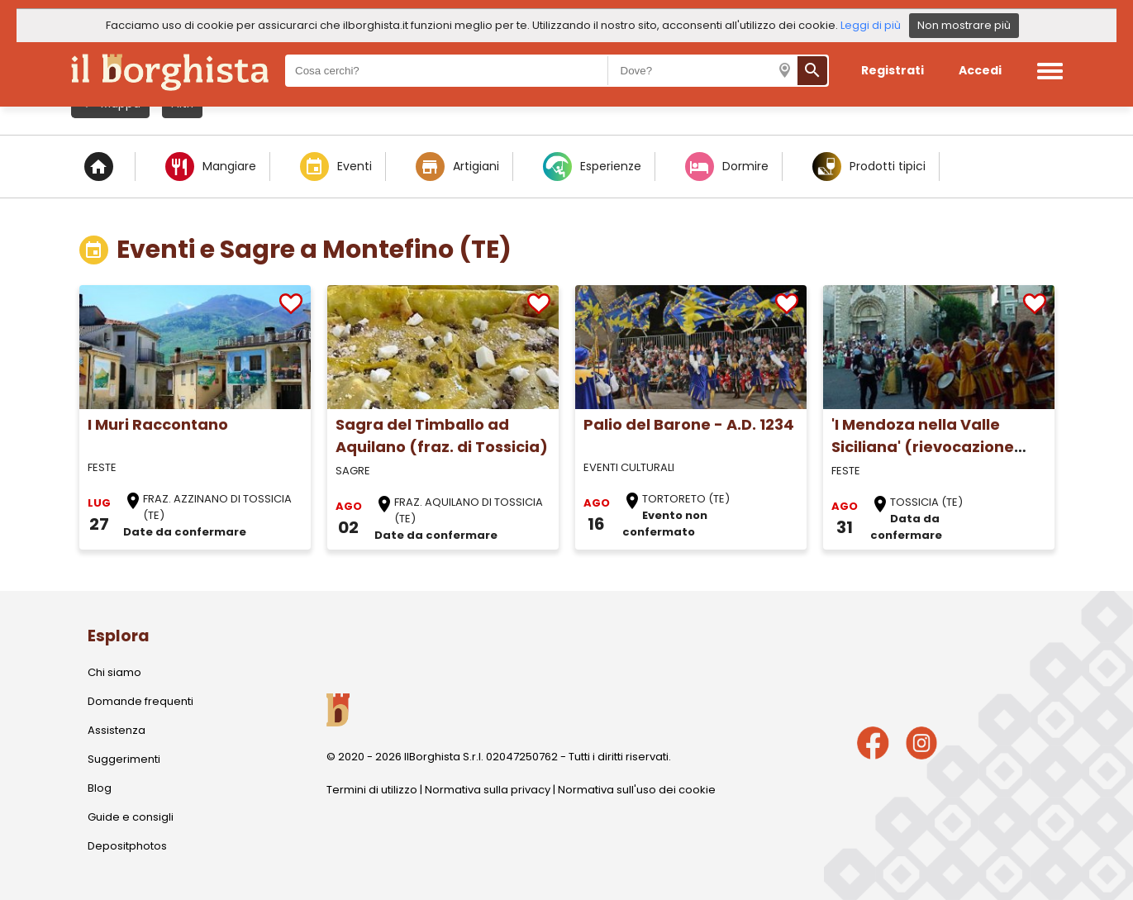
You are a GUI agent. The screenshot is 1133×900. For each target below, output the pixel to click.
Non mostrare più (964, 25)
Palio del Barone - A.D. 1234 (688, 424)
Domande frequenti (140, 701)
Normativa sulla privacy (487, 790)
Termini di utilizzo (371, 790)
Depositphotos (127, 846)
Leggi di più (870, 25)
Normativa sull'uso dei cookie (637, 790)
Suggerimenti (124, 759)
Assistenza (116, 730)
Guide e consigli (131, 817)
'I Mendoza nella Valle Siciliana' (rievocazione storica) (922, 446)
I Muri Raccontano (158, 424)
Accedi (980, 70)
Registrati (892, 70)
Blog (100, 788)
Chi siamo (114, 672)
